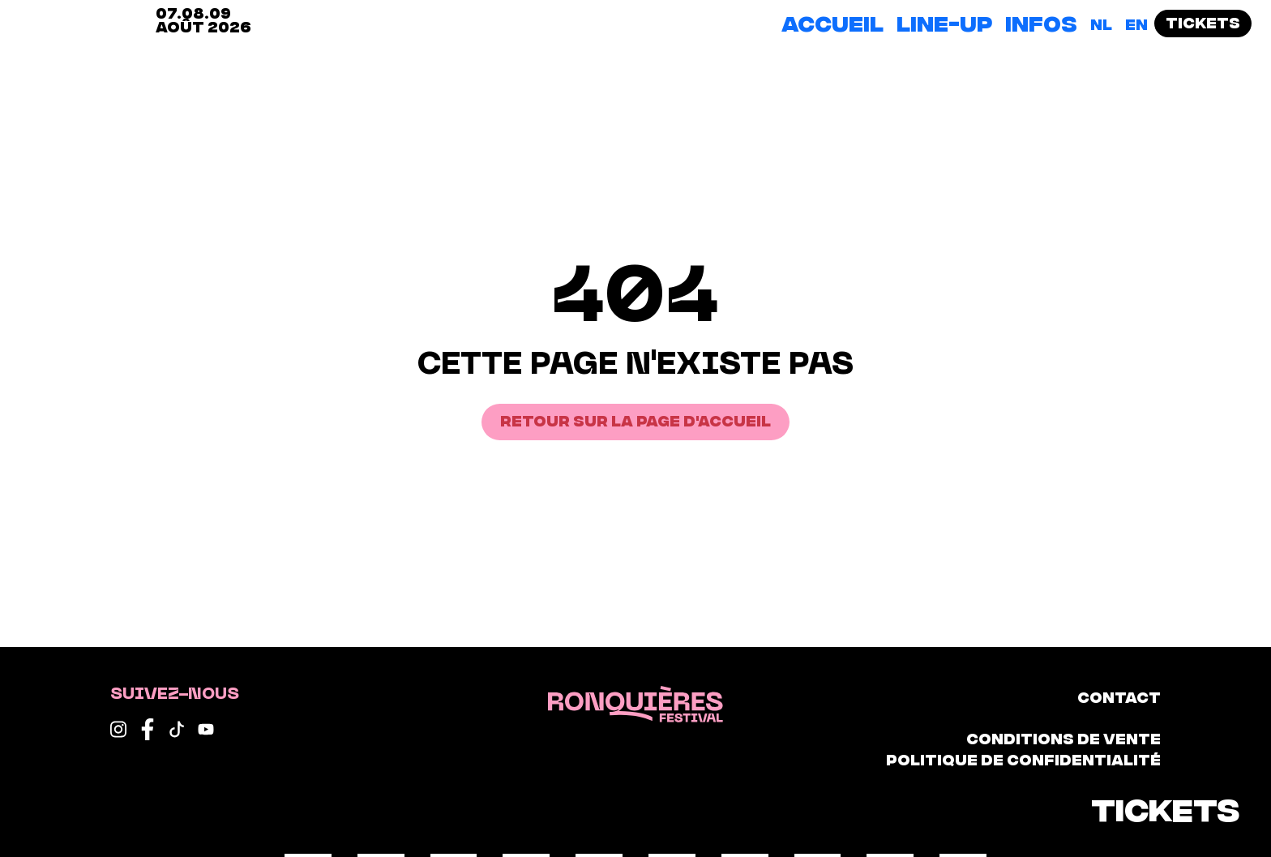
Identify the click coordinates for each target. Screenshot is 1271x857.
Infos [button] (1041, 22)
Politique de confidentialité (1023, 758)
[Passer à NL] (1101, 23)
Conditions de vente (1063, 737)
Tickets (1203, 21)
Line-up (944, 22)
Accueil (832, 22)
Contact (1119, 696)
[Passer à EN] (1136, 23)
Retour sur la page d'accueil (635, 419)
